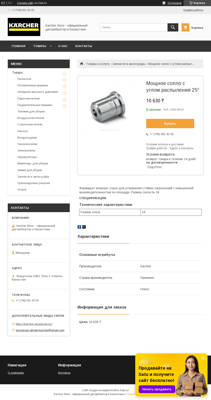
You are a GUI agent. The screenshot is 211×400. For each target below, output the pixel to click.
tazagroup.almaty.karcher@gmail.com (40, 330)
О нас (63, 46)
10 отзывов (175, 3)
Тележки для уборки (31, 111)
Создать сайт (25, 3)
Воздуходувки (27, 137)
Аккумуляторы (27, 157)
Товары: (18, 72)
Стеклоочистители (29, 124)
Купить (170, 123)
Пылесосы (24, 78)
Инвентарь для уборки (32, 163)
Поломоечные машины (32, 85)
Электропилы (26, 150)
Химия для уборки (29, 170)
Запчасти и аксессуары (129, 64)
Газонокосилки (27, 144)
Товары (39, 46)
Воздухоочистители (30, 118)
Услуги (21, 189)
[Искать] (173, 27)
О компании (16, 372)
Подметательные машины (34, 105)
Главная (18, 46)
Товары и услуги (97, 64)
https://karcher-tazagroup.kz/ (34, 324)
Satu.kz (124, 390)
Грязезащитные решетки (33, 183)
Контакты (83, 46)
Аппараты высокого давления (37, 91)
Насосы (22, 131)
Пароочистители (28, 98)
